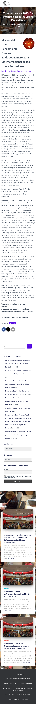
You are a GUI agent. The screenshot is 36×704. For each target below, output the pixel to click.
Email (6, 469)
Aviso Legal (19, 674)
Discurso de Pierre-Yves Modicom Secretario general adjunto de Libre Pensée (16, 401)
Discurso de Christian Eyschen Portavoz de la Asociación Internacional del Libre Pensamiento (18, 384)
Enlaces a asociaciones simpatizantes (18, 679)
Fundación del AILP (26, 683)
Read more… (11, 559)
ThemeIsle (24, 699)
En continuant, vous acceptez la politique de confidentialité (17, 476)
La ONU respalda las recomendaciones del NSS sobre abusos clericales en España (17, 364)
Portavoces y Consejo (24, 695)
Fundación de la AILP (10, 683)
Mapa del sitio (9, 695)
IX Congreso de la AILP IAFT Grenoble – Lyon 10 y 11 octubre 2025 (18, 689)
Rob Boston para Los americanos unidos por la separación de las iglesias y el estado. (18, 435)
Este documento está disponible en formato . (18, 71)
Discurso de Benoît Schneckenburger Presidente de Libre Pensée (17, 594)
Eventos (12, 323)
